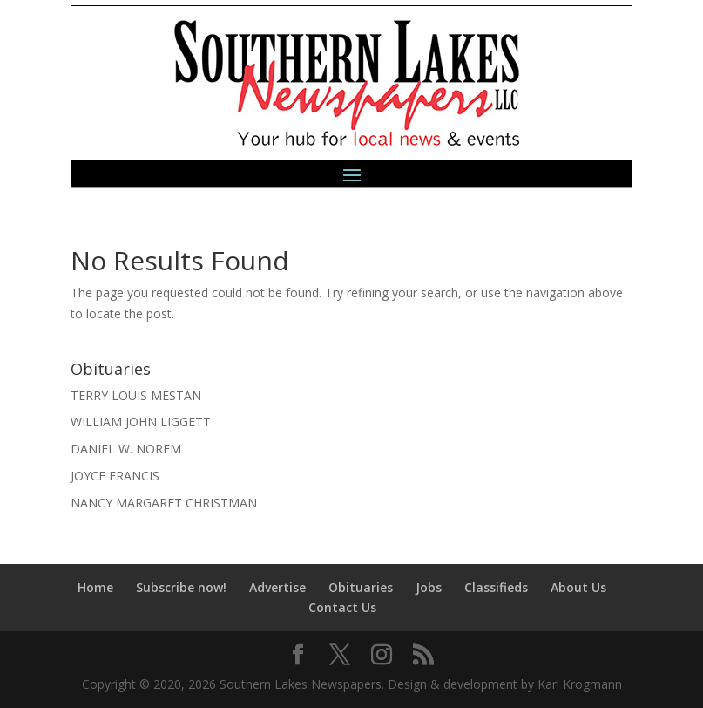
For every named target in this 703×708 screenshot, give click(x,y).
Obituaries (360, 587)
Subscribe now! (181, 587)
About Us (578, 587)
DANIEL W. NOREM (126, 448)
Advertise (277, 587)
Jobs (429, 587)
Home (95, 587)
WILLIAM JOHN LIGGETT (141, 421)
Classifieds (496, 587)
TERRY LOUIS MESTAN (136, 395)
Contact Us (342, 607)
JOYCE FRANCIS (115, 475)
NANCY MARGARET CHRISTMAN (164, 502)
